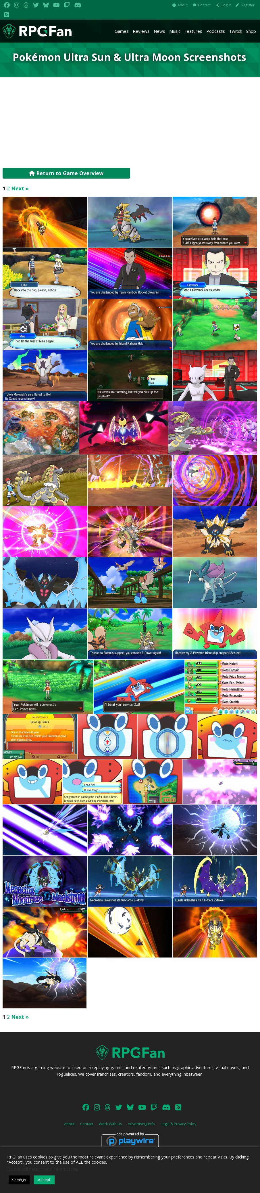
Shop (251, 31)
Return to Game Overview (66, 173)
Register (248, 5)
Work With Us (110, 1123)
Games (122, 31)
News (159, 31)
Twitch (235, 31)
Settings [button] (19, 1179)
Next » (20, 188)
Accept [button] (44, 1179)
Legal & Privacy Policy (178, 1123)
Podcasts (215, 31)
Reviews (141, 31)
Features (193, 31)
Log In (226, 5)
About (183, 5)
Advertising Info (141, 1123)
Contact (204, 5)
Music (174, 31)
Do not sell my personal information (41, 1168)
